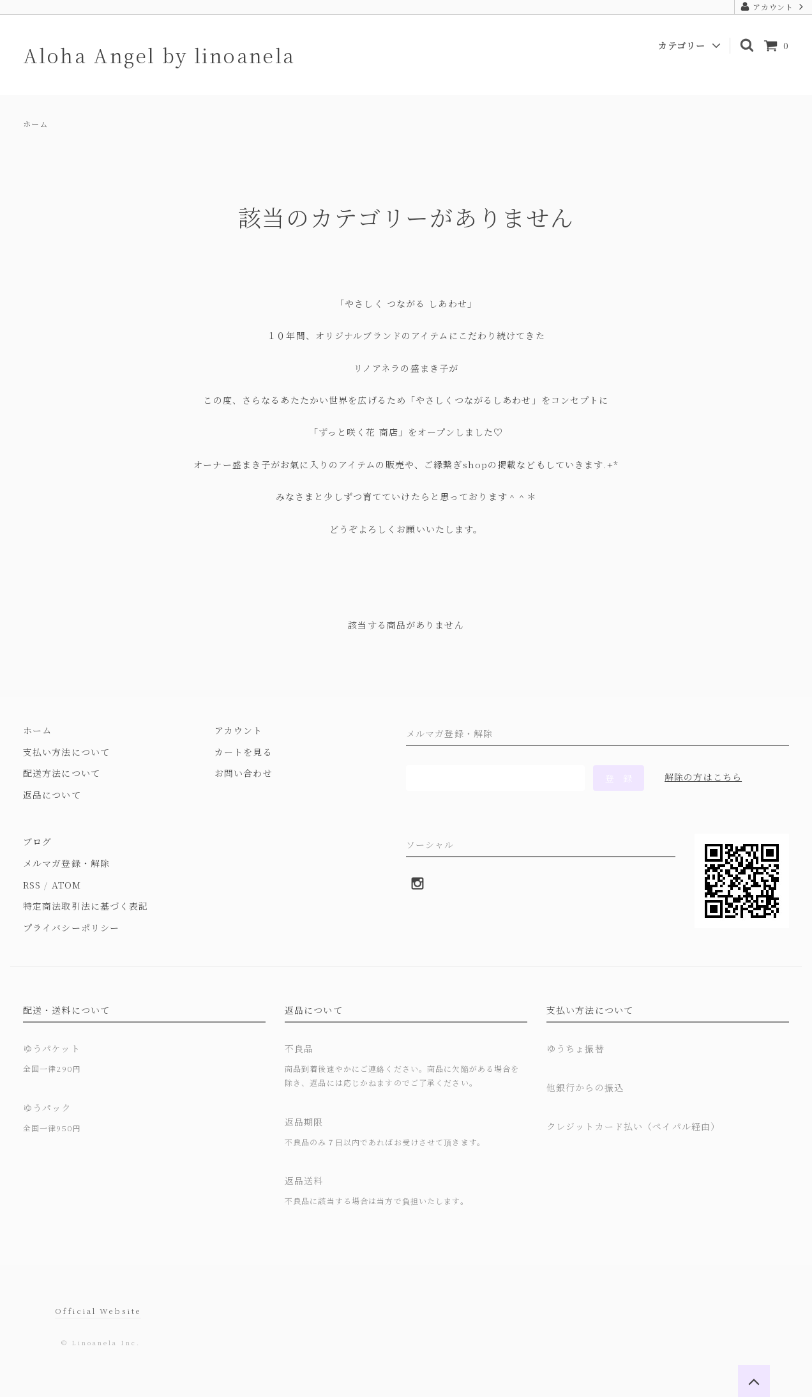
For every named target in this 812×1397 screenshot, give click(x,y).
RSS (32, 884)
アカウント (773, 6)
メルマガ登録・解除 (66, 863)
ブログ (37, 841)
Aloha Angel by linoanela (159, 55)
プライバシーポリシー (71, 927)
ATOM (66, 884)
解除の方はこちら (703, 776)
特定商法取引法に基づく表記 (86, 905)
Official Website (98, 1310)
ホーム (35, 123)
